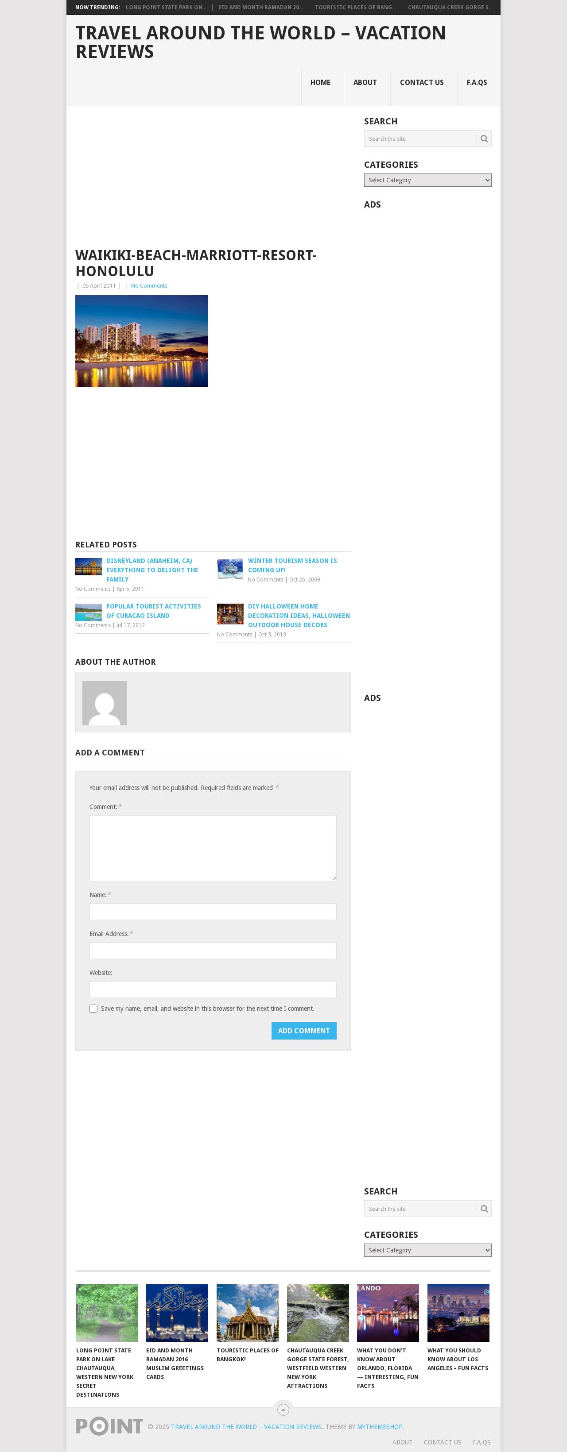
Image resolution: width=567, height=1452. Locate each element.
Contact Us (422, 82)
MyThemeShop (379, 1426)
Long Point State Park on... (166, 7)
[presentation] (156, 1039)
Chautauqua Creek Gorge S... (450, 7)
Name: (100, 894)
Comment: (105, 806)
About (365, 82)
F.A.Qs (477, 82)
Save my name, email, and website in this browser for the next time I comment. (208, 1008)
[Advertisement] (213, 182)
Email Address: (111, 933)
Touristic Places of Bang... (355, 7)
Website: (101, 972)
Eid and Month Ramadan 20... (260, 7)
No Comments (149, 285)
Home (320, 82)
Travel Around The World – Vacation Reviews (261, 42)
